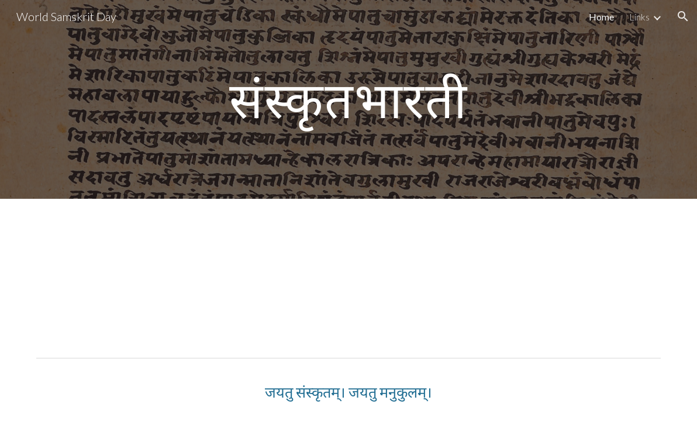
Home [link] (601, 16)
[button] (683, 16)
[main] (348, 99)
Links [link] (639, 16)
